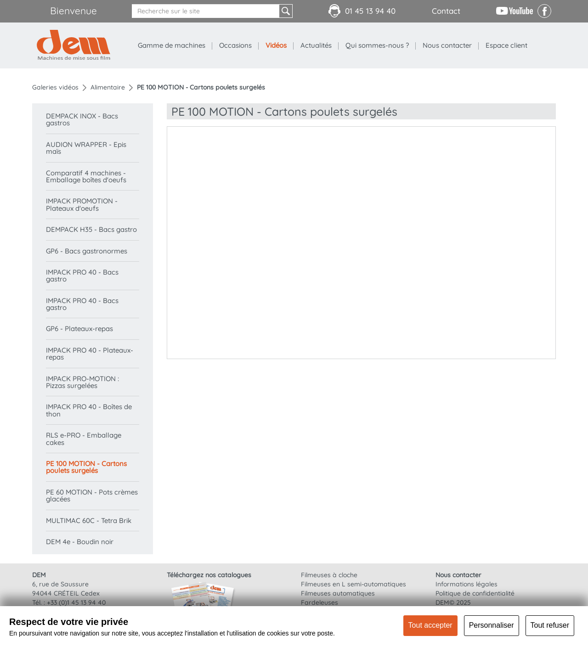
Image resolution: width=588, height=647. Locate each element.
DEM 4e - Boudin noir (79, 541)
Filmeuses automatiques (338, 593)
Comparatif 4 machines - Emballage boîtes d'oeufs (86, 176)
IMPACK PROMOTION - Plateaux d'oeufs (82, 204)
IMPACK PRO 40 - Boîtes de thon (89, 410)
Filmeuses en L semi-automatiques (353, 584)
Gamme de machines (171, 45)
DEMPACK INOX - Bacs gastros (82, 119)
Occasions (235, 45)
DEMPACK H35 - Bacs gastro (91, 229)
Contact (446, 11)
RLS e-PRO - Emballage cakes (83, 438)
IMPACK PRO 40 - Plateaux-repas (89, 353)
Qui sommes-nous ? (377, 45)
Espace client (506, 45)
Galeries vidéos (55, 87)
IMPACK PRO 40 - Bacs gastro (82, 275)
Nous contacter (447, 45)
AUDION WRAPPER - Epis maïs (86, 148)
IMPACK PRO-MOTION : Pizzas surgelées (82, 382)
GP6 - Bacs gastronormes (86, 251)
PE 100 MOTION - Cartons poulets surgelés (86, 467)
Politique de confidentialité (474, 593)
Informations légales (466, 584)
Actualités (316, 45)
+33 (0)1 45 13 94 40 (76, 602)
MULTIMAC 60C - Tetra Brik (88, 520)
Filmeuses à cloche (329, 575)
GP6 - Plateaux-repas (79, 328)
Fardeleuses (319, 602)
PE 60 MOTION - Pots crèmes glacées (92, 495)
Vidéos (276, 45)
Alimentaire (107, 87)
